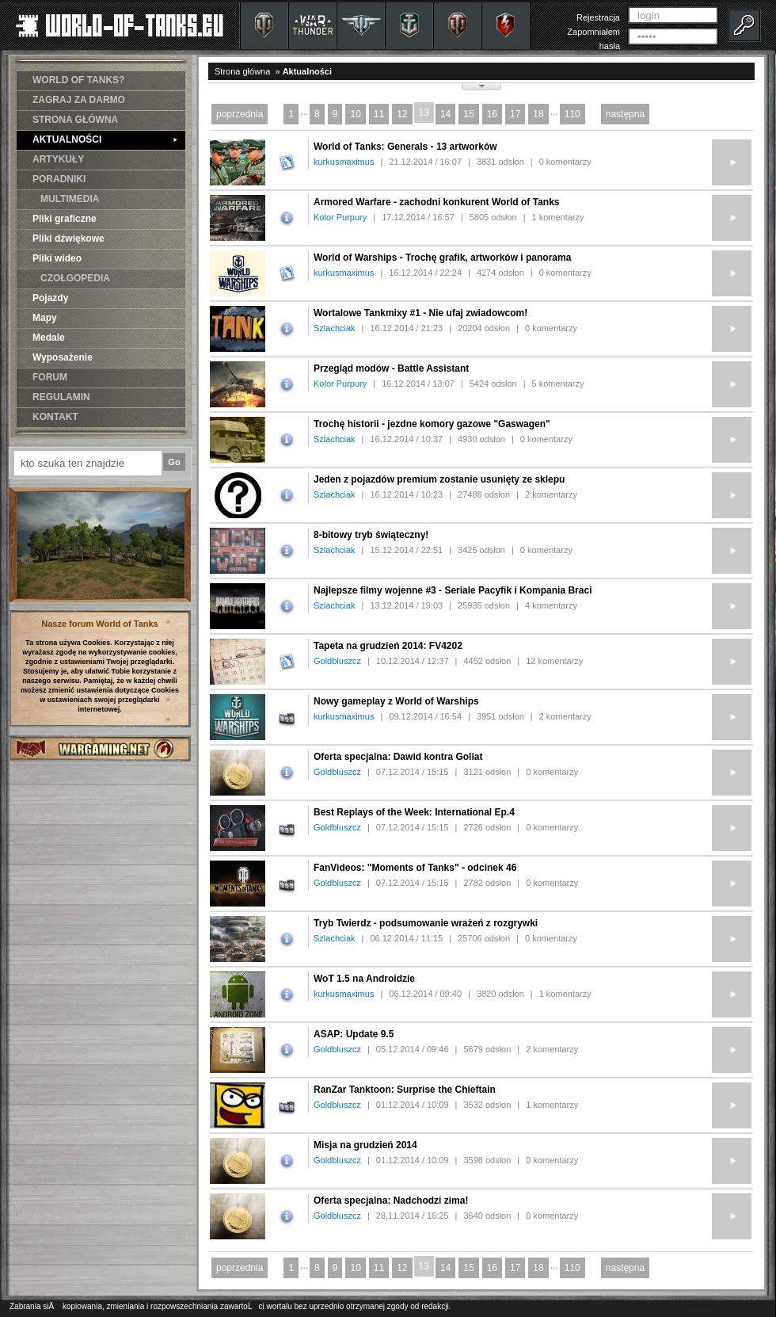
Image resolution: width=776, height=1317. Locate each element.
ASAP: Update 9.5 (354, 1034)
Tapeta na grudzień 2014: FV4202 (388, 645)
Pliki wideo (57, 258)
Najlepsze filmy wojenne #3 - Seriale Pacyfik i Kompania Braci (453, 590)
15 (468, 114)
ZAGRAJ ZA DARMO (78, 99)
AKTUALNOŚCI (104, 139)
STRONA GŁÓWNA (75, 119)
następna (625, 114)
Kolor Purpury (340, 217)
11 (379, 114)
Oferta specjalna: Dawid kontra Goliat (398, 756)
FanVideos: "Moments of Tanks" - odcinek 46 (415, 867)
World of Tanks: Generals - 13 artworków (405, 146)
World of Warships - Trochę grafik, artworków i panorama (442, 257)
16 (492, 114)
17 (515, 114)
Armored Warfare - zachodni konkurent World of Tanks (436, 202)
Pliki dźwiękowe (68, 238)
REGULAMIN (61, 397)
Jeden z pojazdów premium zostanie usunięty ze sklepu (439, 479)
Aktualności (307, 71)
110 (572, 114)
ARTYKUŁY (58, 159)
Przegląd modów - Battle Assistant (391, 368)
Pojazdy (50, 297)
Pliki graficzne (64, 218)
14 (445, 114)
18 (538, 114)
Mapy (44, 317)
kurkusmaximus (344, 161)
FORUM (49, 377)
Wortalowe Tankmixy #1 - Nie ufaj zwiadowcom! (420, 313)
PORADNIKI (59, 179)
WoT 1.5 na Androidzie (364, 978)
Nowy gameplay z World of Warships (396, 701)
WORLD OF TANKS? (78, 80)
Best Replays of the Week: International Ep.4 (414, 812)
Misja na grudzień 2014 (365, 1145)
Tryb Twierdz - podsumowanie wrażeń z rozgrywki (426, 923)
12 (402, 114)
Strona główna (242, 71)
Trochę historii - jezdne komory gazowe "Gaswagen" (432, 423)
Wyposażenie (62, 357)
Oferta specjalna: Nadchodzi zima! (391, 1200)
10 (355, 114)
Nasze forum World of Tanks (99, 623)
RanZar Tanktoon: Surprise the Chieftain (405, 1089)
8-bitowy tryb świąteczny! (371, 534)
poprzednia (239, 114)
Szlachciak (335, 328)
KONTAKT (55, 416)
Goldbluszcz (337, 661)
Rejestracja (598, 17)
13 (424, 112)
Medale (48, 337)
